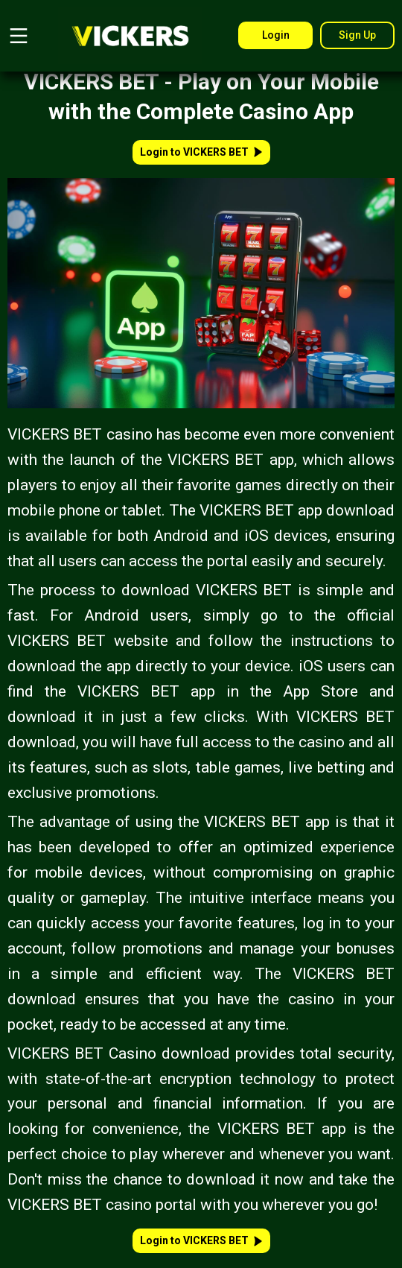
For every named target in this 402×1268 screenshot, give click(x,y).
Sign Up (357, 35)
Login (276, 35)
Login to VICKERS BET (201, 152)
